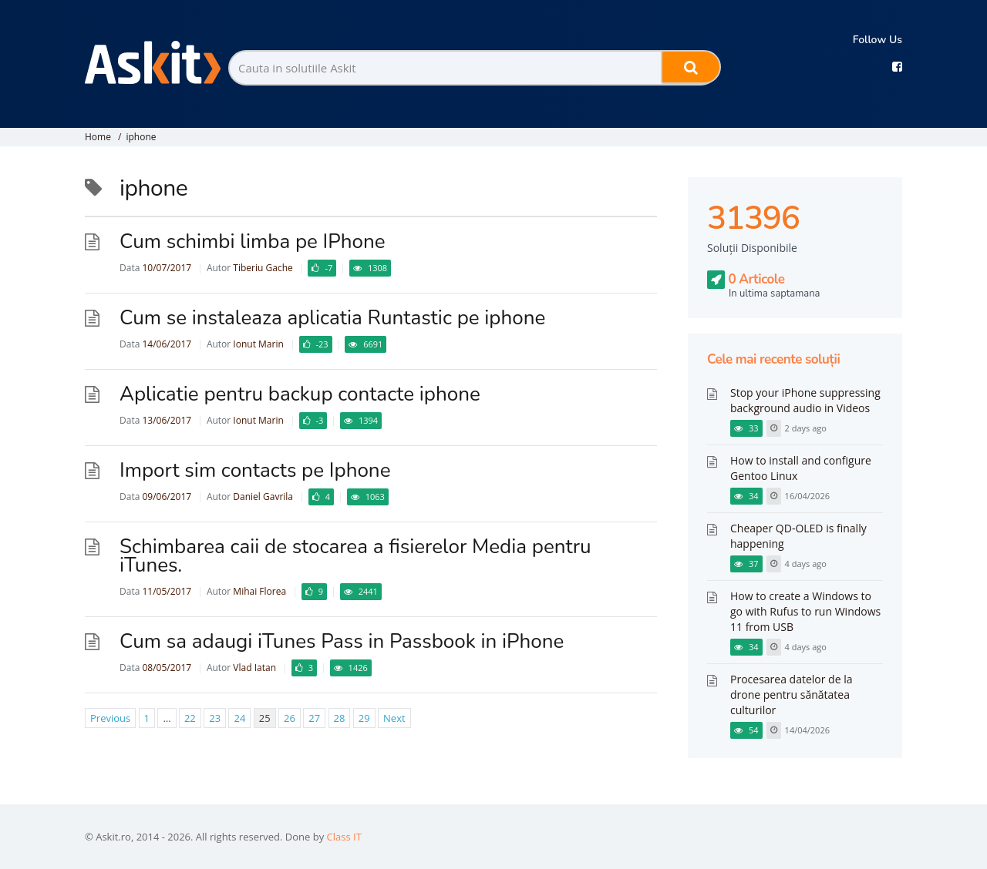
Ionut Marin (258, 344)
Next (394, 718)
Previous (110, 718)
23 (215, 718)
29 (364, 718)
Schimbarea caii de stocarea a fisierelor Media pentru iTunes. (355, 556)
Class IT (344, 837)
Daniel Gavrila (263, 496)
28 (339, 718)
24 (239, 718)
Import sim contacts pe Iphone (255, 470)
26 (289, 718)
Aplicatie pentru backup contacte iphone (300, 394)
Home (98, 136)
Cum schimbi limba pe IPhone (253, 241)
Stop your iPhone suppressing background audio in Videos (805, 400)
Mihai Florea (259, 591)
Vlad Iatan (254, 667)
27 (314, 718)
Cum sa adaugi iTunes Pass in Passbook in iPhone (342, 641)
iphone (141, 136)
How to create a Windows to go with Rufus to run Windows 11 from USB (805, 611)
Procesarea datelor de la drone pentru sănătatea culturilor (791, 694)
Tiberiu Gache (262, 267)
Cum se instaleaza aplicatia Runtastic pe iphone (332, 317)
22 (190, 718)
